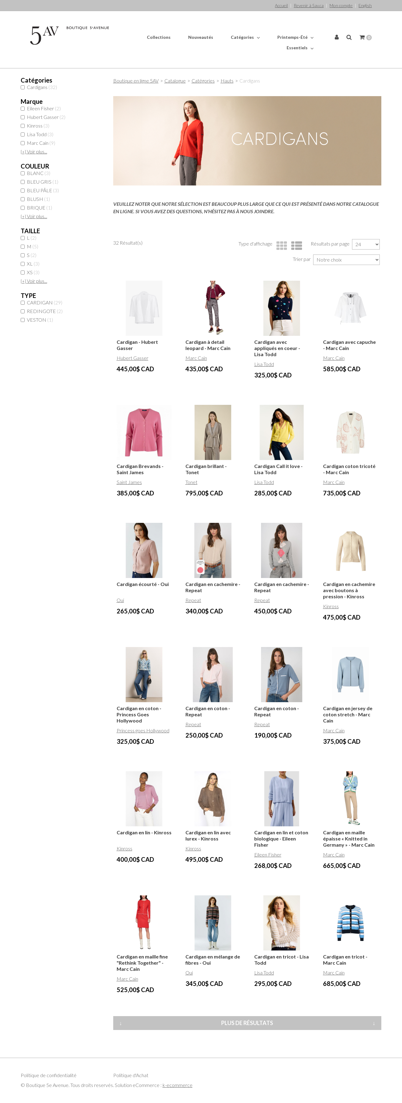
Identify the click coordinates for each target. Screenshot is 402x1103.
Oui (120, 600)
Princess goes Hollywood (143, 730)
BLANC (35, 173)
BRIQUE (36, 207)
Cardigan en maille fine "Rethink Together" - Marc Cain (142, 963)
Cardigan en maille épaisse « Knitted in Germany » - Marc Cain (349, 838)
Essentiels (300, 48)
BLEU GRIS (39, 182)
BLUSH (35, 199)
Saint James (129, 482)
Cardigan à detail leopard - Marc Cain (207, 345)
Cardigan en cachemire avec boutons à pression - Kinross (349, 590)
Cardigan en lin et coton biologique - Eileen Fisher (281, 838)
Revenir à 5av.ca (309, 5)
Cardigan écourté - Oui (143, 584)
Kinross (35, 125)
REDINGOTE (42, 311)
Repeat (193, 600)
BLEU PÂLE (40, 190)
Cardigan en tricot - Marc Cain (345, 960)
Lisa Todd (37, 134)
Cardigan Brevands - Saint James (140, 469)
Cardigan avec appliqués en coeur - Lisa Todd (277, 348)
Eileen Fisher (41, 108)
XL (30, 264)
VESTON (37, 320)
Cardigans (39, 87)
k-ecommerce (178, 1085)
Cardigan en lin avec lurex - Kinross (208, 835)
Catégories (245, 37)
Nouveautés (200, 37)
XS (30, 272)
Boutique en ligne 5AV (136, 80)
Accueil (281, 5)
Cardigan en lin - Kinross (144, 832)
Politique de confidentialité (49, 1075)
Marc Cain (38, 143)
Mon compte (341, 5)
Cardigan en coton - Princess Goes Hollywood (139, 714)
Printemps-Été (295, 37)
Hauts (227, 80)
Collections (159, 37)
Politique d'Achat (130, 1075)
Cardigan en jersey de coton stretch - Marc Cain (347, 714)
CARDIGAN (41, 302)
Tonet (191, 482)
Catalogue (175, 80)
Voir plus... (34, 151)
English (365, 5)
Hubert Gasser (43, 117)
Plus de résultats (247, 1023)
